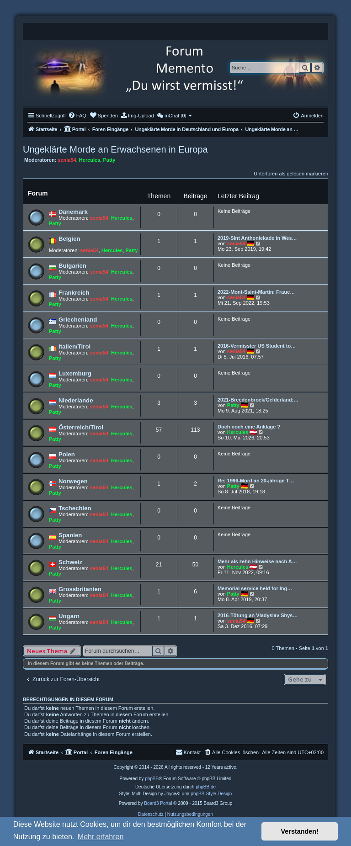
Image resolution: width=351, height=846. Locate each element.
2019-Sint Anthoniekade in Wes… (257, 238)
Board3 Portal (158, 803)
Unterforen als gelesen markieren (291, 173)
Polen (66, 454)
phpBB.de (206, 786)
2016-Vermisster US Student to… (257, 346)
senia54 (67, 160)
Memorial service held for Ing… (255, 588)
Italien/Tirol (74, 346)
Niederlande (75, 400)
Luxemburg (74, 373)
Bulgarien (72, 265)
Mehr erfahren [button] (101, 837)
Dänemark (73, 211)
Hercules (89, 160)
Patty (109, 160)
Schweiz (70, 562)
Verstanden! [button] (300, 831)
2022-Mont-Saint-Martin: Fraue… (256, 292)
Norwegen (73, 481)
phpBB (152, 778)
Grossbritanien (79, 589)
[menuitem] (77, 115)
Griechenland (77, 319)
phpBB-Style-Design (211, 793)
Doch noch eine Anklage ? (249, 426)
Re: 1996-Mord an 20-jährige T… (256, 480)
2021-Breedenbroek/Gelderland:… (258, 399)
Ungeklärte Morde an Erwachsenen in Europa (115, 149)
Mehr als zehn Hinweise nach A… (257, 561)
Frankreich (73, 292)
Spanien (70, 535)
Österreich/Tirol (80, 427)
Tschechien (74, 508)
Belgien (69, 238)
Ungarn (69, 616)
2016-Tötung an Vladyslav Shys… (258, 615)
